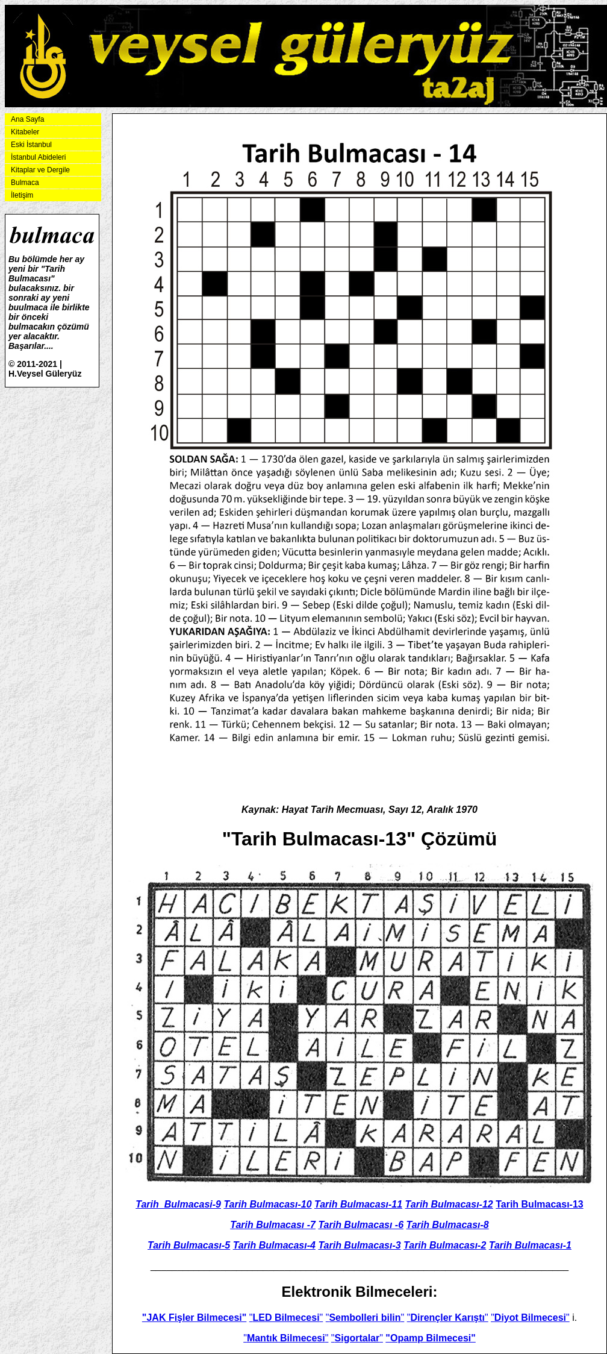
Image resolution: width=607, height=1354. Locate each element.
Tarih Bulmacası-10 (267, 1204)
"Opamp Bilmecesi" (430, 1338)
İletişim (22, 195)
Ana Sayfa (27, 119)
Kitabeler (25, 132)
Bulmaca (25, 182)
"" (286, 1317)
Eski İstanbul (31, 144)
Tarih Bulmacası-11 (358, 1204)
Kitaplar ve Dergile (40, 170)
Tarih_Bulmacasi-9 (178, 1204)
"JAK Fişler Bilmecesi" (194, 1317)
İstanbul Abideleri (38, 157)
